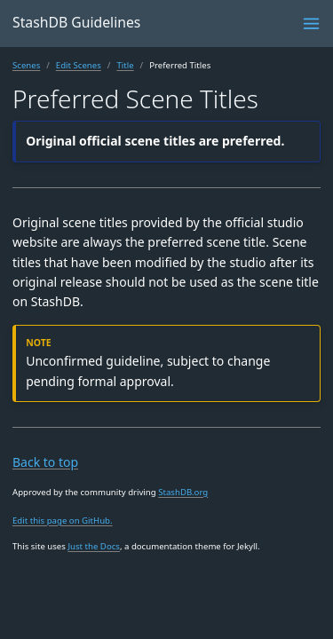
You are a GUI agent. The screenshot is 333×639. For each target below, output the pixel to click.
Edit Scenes (78, 65)
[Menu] (311, 23)
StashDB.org (183, 492)
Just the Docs (93, 546)
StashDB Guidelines (76, 22)
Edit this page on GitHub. (62, 520)
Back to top (45, 462)
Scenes (26, 65)
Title (124, 65)
